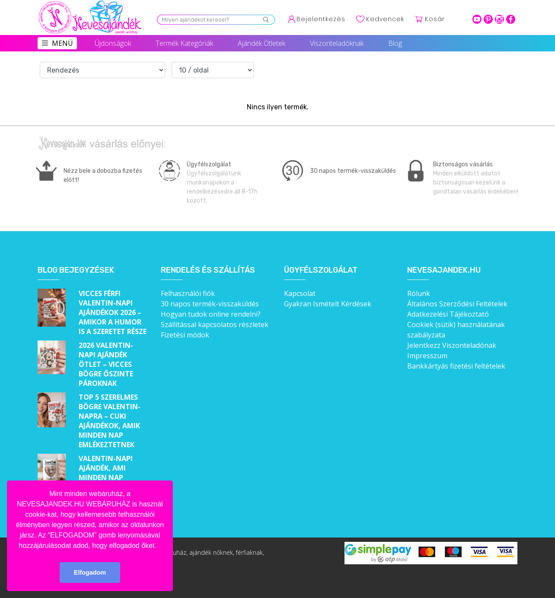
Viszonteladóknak (337, 43)
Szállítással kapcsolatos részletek (214, 324)
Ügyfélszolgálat (320, 270)
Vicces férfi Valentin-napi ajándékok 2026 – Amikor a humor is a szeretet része (113, 312)
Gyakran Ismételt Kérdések (327, 304)
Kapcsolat (300, 293)
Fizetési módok (185, 335)
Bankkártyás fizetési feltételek (456, 366)
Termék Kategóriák (184, 43)
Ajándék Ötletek (261, 43)
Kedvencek (385, 19)
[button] (159, 546)
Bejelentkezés (321, 19)
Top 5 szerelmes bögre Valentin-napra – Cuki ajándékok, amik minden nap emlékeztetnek (109, 420)
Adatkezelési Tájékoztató (448, 314)
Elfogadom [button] (90, 572)
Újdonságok (113, 43)
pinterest (488, 19)
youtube (477, 19)
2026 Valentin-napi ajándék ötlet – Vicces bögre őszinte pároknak (106, 364)
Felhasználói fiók (188, 293)
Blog (395, 43)
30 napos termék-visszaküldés (210, 304)
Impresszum (427, 355)
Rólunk (418, 293)
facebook (510, 19)
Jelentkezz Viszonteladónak (451, 345)
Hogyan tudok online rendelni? (211, 314)
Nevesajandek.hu (444, 270)
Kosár (435, 19)
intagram (499, 19)
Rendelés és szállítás (208, 270)
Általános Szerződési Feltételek (457, 304)
